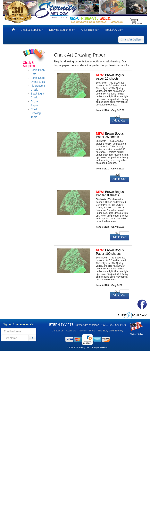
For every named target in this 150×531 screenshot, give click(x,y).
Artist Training (90, 29)
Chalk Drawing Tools (36, 113)
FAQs (92, 330)
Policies (83, 330)
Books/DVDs (114, 29)
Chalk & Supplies (32, 29)
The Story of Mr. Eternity (110, 330)
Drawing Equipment (62, 29)
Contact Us (57, 330)
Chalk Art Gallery (131, 39)
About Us (71, 330)
